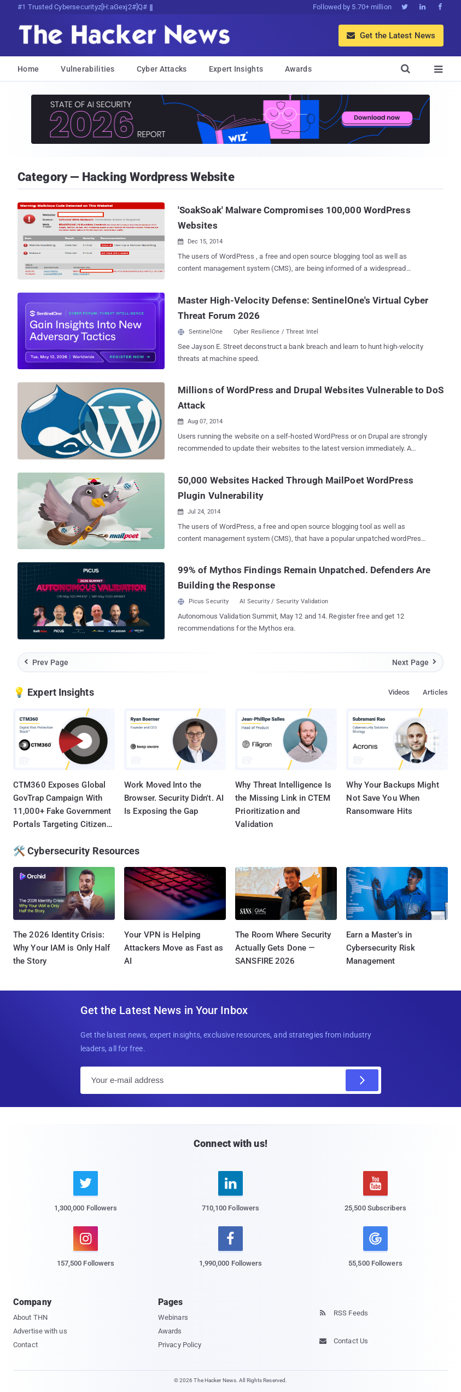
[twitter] (86, 1197)
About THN (30, 1317)
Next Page (414, 662)
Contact (25, 1345)
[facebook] (230, 1253)
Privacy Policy (179, 1345)
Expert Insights (236, 69)
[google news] (375, 1248)
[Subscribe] (362, 1080)
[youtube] (375, 1197)
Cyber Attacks (162, 69)
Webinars (173, 1317)
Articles (435, 692)
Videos (399, 692)
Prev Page (46, 662)
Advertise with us (40, 1331)
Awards (298, 69)
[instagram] (86, 1253)
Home (28, 69)
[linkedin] (230, 1197)
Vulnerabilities (88, 69)
